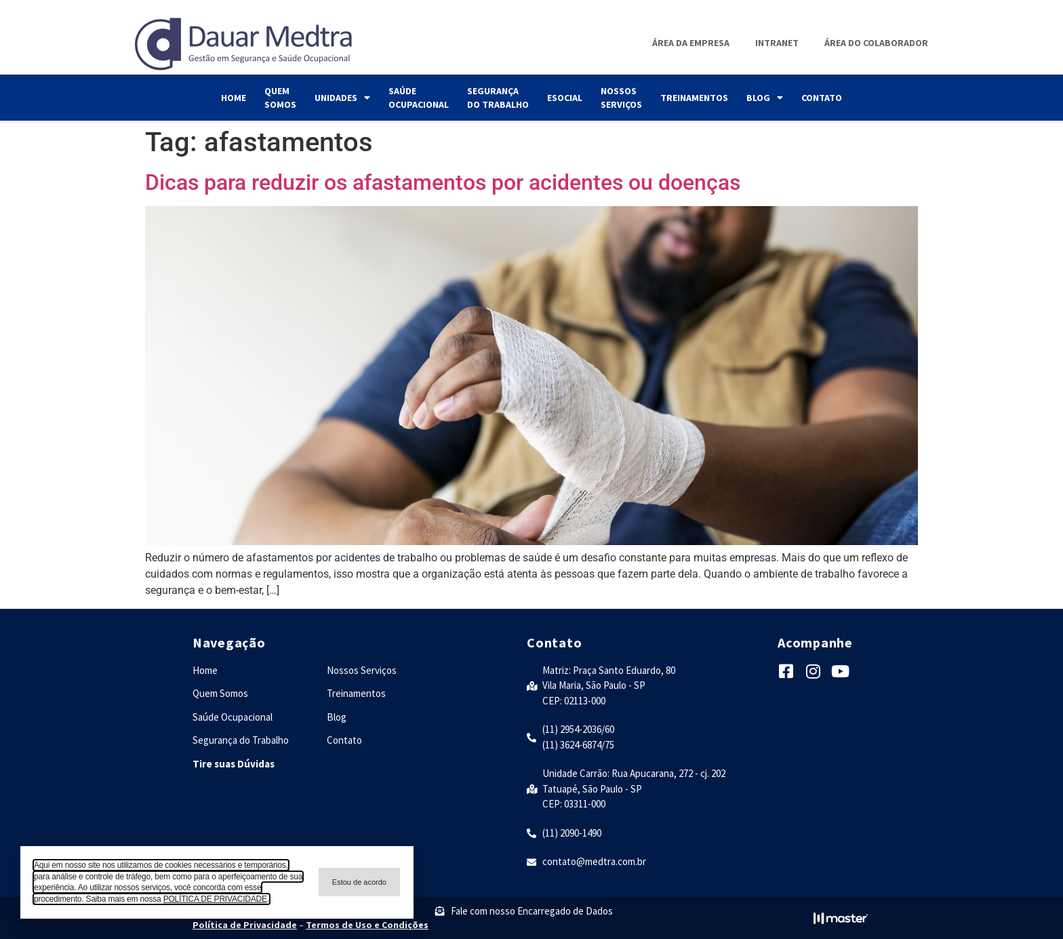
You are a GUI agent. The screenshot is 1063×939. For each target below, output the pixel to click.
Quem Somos (280, 98)
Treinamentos (694, 98)
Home (233, 98)
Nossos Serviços (621, 98)
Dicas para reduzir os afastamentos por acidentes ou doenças (442, 182)
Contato (821, 98)
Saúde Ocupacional (418, 98)
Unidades (342, 97)
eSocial (564, 98)
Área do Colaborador (876, 43)
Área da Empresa (690, 43)
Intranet (777, 43)
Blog (764, 97)
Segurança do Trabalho (498, 98)
